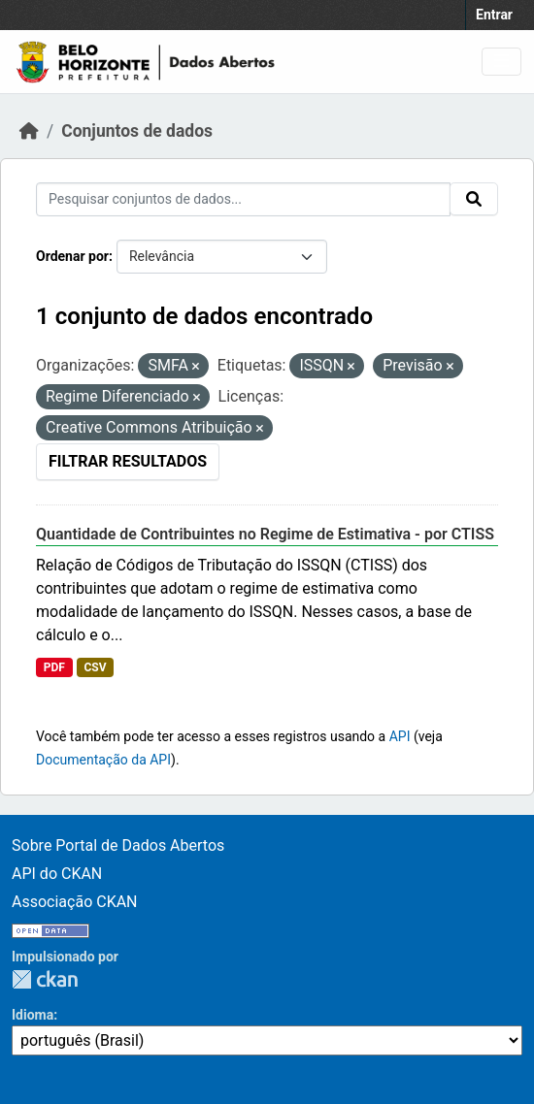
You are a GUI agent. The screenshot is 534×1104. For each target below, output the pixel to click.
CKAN (45, 979)
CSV (94, 667)
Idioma (32, 1015)
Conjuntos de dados (137, 131)
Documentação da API (103, 759)
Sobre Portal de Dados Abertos (118, 845)
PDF (54, 667)
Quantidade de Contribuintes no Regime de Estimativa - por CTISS (265, 534)
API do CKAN (57, 873)
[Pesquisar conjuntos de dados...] (243, 199)
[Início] (29, 131)
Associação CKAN (75, 902)
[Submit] (474, 198)
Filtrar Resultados (128, 461)
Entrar (494, 14)
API (400, 736)
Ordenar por (72, 256)
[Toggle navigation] (501, 62)
